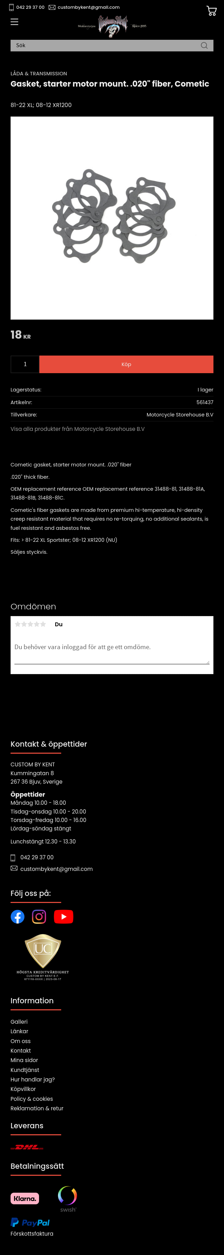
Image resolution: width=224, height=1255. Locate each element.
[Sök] (204, 45)
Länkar (19, 1031)
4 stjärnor (36, 624)
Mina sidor (24, 1060)
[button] (13, 24)
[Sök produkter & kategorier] (108, 45)
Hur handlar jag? (33, 1079)
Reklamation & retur (37, 1108)
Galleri (19, 1021)
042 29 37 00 (30, 7)
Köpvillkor (23, 1089)
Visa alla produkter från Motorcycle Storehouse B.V (78, 429)
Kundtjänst (25, 1070)
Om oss (21, 1041)
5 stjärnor (43, 624)
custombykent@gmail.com (89, 7)
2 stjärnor (24, 624)
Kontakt (21, 1050)
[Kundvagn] (211, 11)
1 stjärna (17, 624)
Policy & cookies (32, 1099)
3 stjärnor (30, 624)
